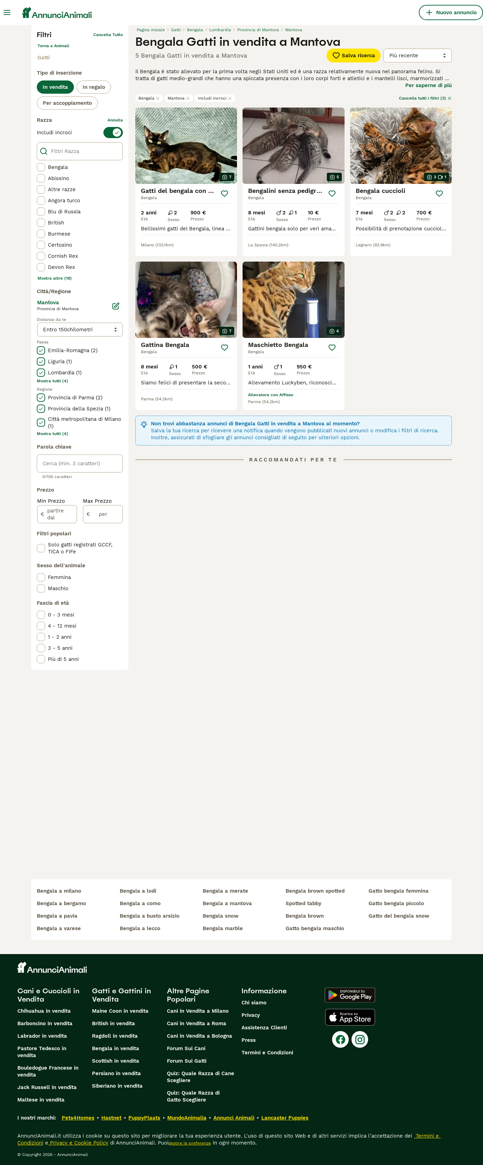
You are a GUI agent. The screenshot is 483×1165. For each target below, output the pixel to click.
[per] (103, 514)
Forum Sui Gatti (186, 1061)
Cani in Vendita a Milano (198, 1011)
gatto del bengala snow (398, 916)
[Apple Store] (350, 1017)
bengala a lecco (140, 928)
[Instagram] (359, 1039)
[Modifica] (116, 306)
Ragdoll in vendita (115, 1036)
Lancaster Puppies (284, 1118)
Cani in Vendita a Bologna (199, 1036)
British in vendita (113, 1023)
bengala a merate (225, 891)
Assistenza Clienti (264, 1027)
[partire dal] (57, 514)
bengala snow (220, 916)
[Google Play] (350, 995)
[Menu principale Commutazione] (7, 12)
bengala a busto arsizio (149, 916)
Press (249, 1040)
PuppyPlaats (144, 1118)
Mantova (179, 98)
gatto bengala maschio (315, 928)
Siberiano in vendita (117, 1086)
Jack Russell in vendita (47, 1087)
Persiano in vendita (116, 1073)
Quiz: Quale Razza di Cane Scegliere (200, 1076)
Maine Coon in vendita (120, 1011)
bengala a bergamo (61, 903)
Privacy (251, 1015)
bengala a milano (59, 891)
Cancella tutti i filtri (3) (425, 98)
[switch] (80, 132)
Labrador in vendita (42, 1036)
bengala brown (305, 916)
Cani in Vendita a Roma (196, 1023)
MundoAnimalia (186, 1118)
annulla (115, 120)
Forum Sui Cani (186, 1048)
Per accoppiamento (67, 103)
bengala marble (223, 928)
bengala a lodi (138, 891)
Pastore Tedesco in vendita (41, 1051)
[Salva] (224, 194)
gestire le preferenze (190, 1143)
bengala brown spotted (315, 891)
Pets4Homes (78, 1118)
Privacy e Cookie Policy (78, 1143)
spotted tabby (303, 903)
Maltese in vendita (41, 1100)
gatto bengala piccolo (396, 903)
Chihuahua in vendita (44, 1011)
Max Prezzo (97, 501)
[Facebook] (340, 1039)
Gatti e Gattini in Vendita (121, 995)
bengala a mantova (227, 903)
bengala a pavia (57, 916)
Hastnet (111, 1118)
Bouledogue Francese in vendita (47, 1071)
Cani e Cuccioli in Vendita (48, 995)
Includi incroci (215, 98)
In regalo (94, 87)
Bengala (149, 98)
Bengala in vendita (115, 1048)
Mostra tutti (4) (52, 381)
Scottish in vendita (115, 1061)
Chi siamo (254, 1003)
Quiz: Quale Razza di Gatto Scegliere (193, 1096)
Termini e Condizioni (267, 1052)
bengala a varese (59, 928)
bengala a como (140, 903)
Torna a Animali (53, 45)
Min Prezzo (51, 501)
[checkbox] (41, 167)
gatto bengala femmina (398, 891)
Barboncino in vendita (45, 1023)
